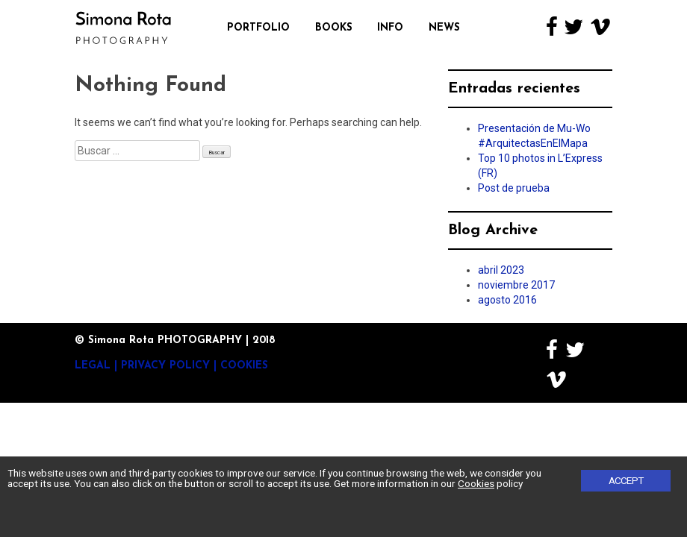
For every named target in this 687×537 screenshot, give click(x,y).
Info (390, 28)
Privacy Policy (165, 365)
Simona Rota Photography (123, 27)
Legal (93, 365)
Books (333, 28)
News (444, 28)
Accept (626, 480)
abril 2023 (501, 270)
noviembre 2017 (516, 285)
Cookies (244, 365)
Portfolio (258, 28)
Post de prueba (514, 188)
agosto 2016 (507, 300)
